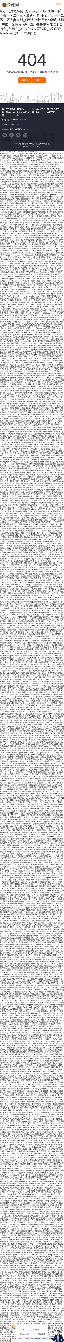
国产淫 (23, 608)
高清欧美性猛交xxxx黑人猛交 (22, 167)
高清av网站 (12, 401)
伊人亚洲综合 (32, 580)
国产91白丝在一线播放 (36, 242)
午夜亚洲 (22, 897)
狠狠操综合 (53, 352)
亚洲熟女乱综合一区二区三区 (49, 425)
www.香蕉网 (40, 412)
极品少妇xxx (24, 294)
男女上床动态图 (43, 794)
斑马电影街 (12, 1231)
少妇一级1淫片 (44, 511)
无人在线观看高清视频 (16, 677)
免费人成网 (25, 451)
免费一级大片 (48, 595)
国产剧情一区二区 (12, 468)
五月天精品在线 (33, 210)
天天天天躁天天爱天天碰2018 (22, 852)
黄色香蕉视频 (27, 1248)
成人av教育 (43, 589)
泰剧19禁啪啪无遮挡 (34, 287)
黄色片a (43, 548)
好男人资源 (50, 822)
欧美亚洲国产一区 (51, 632)
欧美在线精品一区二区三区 (11, 332)
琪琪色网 (48, 888)
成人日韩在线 (56, 748)
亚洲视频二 (12, 815)
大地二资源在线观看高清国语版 (42, 332)
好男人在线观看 (23, 1061)
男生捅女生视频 (38, 621)
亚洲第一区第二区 (27, 186)
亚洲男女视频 (11, 748)
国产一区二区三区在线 (41, 1127)
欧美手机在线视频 (57, 455)
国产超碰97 (58, 856)
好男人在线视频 (30, 834)
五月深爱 (29, 1145)
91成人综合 (34, 548)
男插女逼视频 (5, 214)
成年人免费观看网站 (44, 834)
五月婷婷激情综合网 (26, 733)
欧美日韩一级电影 (37, 162)
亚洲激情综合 (49, 289)
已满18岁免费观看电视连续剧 (20, 634)
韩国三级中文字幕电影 (53, 371)
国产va (16, 1173)
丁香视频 (59, 1143)
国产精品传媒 (45, 210)
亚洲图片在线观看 (18, 701)
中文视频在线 (22, 617)
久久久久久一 (27, 1119)
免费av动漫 (17, 725)
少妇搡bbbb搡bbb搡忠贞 (46, 910)
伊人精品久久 (31, 1132)
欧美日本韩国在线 (53, 617)
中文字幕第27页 (23, 712)
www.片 (10, 1175)
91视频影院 (36, 574)
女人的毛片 (42, 266)
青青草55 (36, 804)
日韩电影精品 (23, 455)
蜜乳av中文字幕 (30, 1130)
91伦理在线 (26, 397)
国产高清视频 (5, 535)
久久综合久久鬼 (17, 946)
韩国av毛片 (10, 289)
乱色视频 (33, 578)
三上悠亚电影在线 (49, 384)
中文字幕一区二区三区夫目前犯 (21, 410)
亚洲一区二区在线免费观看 (10, 1082)
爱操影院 (25, 832)
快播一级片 (25, 1082)
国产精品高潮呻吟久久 (20, 449)
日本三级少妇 (48, 1244)
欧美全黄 (47, 882)
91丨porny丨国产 (11, 455)
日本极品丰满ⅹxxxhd (14, 494)
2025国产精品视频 (54, 513)
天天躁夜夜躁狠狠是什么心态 (22, 432)
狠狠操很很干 (24, 272)
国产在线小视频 (12, 500)
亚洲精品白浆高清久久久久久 (44, 300)
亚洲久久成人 (26, 481)
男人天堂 (3, 416)
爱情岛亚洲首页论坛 (47, 884)
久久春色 (13, 1056)
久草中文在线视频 (13, 576)
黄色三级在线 (27, 987)
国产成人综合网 (9, 632)
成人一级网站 (45, 238)
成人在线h (56, 1015)
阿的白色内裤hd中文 (40, 1218)
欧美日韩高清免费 (11, 302)
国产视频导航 (28, 335)
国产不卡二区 (35, 832)
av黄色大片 (52, 1216)
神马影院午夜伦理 (28, 442)
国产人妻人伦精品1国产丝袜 (28, 843)
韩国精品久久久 (44, 1095)
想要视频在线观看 (36, 337)
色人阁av (46, 195)
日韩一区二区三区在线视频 (15, 1179)
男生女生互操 (32, 212)
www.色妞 (4, 294)
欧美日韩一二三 (9, 867)
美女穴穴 (9, 335)
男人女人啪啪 (16, 660)
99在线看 (43, 813)
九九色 (59, 1203)
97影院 (34, 1097)
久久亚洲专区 (58, 625)
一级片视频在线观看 (36, 1224)
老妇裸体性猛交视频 (7, 171)
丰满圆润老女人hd (51, 1209)
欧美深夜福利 (34, 1035)
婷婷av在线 (17, 244)
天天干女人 (30, 677)
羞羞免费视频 (21, 289)
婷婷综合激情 (6, 309)
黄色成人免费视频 (18, 179)
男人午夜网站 (22, 1224)
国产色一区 (23, 498)
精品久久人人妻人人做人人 (36, 688)
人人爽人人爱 (17, 1237)
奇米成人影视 (36, 873)
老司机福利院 (10, 778)
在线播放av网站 (58, 731)
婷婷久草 (58, 1324)
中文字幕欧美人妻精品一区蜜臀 (50, 169)
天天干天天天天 (20, 908)
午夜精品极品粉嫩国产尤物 (45, 229)
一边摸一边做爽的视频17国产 (37, 692)
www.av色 (55, 854)
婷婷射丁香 (34, 959)
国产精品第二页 (27, 427)
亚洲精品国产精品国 (54, 1190)
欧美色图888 (59, 475)
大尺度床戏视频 (43, 1317)
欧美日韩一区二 (11, 617)
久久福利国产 (16, 845)
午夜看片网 (10, 1123)
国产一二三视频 (55, 376)
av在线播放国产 (28, 1252)
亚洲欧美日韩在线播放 (22, 1125)
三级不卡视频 (15, 589)
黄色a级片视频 (5, 593)
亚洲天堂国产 (8, 798)
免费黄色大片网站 (32, 328)
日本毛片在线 (55, 647)
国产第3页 (57, 580)
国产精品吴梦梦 (51, 1099)
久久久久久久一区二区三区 (18, 169)
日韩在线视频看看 (13, 190)
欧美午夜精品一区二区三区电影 (37, 263)
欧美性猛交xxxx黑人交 (33, 587)
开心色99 (56, 1112)
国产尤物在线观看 (21, 246)
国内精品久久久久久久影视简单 (34, 257)
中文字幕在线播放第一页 (24, 199)
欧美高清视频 (11, 746)
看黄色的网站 (37, 541)
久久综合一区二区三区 (30, 619)
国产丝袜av (54, 472)
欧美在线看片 (28, 490)
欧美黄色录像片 (58, 923)
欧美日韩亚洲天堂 (13, 608)
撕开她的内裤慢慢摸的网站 (15, 399)
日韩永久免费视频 (7, 276)
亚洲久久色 (39, 761)
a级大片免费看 (18, 1319)
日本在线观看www (15, 257)
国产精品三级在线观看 (40, 203)
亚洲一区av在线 (15, 425)
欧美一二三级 (31, 957)
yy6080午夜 (26, 574)
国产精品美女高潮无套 (11, 518)
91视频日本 (31, 718)
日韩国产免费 (11, 444)
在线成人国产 (27, 300)
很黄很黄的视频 (33, 496)
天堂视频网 (38, 317)
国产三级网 (31, 289)
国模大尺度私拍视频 (30, 636)
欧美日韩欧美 (8, 203)
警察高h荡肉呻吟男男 (49, 789)
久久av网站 (48, 597)
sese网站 (38, 419)
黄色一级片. (21, 992)
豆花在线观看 (40, 630)
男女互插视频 (54, 675)
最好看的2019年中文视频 (39, 171)
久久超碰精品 (5, 1145)
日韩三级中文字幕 (43, 345)
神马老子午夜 (21, 709)
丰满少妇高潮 (20, 457)
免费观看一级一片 (50, 399)
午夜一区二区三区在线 (50, 259)
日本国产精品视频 (50, 317)
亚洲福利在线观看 (57, 307)
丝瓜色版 (38, 774)
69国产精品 (40, 934)
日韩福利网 (4, 921)
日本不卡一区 (58, 1248)
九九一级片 (23, 934)
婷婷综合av (44, 524)
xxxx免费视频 (13, 231)
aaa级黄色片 (40, 759)
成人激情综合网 (46, 414)
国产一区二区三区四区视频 (48, 270)
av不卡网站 (53, 179)
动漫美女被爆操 (20, 429)
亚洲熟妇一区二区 (17, 671)
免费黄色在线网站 (37, 1037)
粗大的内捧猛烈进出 (17, 662)
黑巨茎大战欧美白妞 (7, 684)
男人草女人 (30, 358)
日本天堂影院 (35, 455)
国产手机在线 (5, 890)
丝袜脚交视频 (22, 785)
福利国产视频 (52, 813)
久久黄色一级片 (49, 946)
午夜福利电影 (44, 507)
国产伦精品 (43, 643)
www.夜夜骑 (25, 466)
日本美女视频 (44, 959)
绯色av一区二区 (36, 567)
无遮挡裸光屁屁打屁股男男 (30, 434)
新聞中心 (21, 109)
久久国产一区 (19, 604)
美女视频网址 (45, 1087)
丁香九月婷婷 (42, 1130)
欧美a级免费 (33, 781)
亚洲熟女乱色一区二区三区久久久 (35, 494)
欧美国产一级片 (20, 729)
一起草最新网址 (41, 830)
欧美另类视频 (29, 720)
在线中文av (57, 613)
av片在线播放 (11, 229)
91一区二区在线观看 (29, 425)
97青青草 (13, 1102)
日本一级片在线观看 (52, 1091)
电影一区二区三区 (19, 681)
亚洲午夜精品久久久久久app (25, 276)
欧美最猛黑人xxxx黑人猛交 (48, 192)
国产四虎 (27, 541)
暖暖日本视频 (26, 1188)
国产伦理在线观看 (13, 192)
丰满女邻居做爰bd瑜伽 (55, 257)
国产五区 (40, 697)
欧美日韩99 (15, 656)
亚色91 (45, 1033)
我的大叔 (6, 735)
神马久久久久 (47, 360)
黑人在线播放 (17, 1259)
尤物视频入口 (42, 274)
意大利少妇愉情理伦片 (50, 395)
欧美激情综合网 (12, 272)
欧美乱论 (8, 699)
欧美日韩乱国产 (50, 406)
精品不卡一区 (37, 367)
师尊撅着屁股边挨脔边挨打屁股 (34, 526)
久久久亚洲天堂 (52, 220)
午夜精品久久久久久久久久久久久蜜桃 (17, 1177)
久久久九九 (35, 1233)
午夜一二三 (36, 531)
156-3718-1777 (17, 124)
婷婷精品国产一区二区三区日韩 (45, 167)
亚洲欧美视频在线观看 (18, 722)
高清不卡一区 (43, 214)
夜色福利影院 (28, 776)
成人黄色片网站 (54, 987)
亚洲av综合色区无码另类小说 (39, 1056)
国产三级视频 (22, 600)
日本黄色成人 (56, 735)
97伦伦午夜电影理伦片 (39, 466)
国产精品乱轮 (6, 1164)
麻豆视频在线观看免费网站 (31, 576)
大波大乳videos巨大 (17, 761)
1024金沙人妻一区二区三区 (24, 255)
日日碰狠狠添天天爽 (53, 242)
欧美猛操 (3, 434)
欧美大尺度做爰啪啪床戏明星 (15, 391)
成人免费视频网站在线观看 (35, 690)
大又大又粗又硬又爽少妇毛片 (22, 438)
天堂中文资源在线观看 (45, 718)
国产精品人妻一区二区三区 (26, 697)
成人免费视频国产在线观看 (10, 162)
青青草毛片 (21, 768)
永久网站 (3, 569)
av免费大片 (9, 1069)
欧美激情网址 (50, 1037)
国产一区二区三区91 (48, 783)
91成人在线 (20, 1123)
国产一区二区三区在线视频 (42, 638)
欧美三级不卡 (56, 1080)
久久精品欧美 (56, 862)
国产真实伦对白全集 (10, 345)
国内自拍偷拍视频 (7, 457)
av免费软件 (41, 929)
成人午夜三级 (32, 1196)
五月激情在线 (40, 1155)
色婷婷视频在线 (19, 259)
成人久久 (21, 1257)
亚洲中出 (3, 1147)
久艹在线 (59, 712)
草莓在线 (57, 451)
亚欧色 (10, 442)
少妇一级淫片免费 (16, 720)
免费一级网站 (27, 791)
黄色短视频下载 (49, 225)
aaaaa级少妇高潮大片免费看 (45, 490)
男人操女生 (23, 703)
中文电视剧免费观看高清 (34, 671)
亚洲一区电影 (57, 774)
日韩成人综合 (15, 1143)
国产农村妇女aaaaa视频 (32, 755)
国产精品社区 (18, 1110)
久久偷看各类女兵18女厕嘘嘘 (16, 505)
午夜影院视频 (10, 395)
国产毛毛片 (36, 283)
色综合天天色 (58, 348)
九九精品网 (54, 263)
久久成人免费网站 (42, 518)
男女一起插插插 (36, 225)
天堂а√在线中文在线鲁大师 (45, 199)
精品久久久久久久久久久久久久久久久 (36, 324)
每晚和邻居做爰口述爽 (8, 893)
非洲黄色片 (4, 425)
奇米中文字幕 (54, 231)
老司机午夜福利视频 (36, 1278)
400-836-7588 (19, 119)
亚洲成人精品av (12, 1324)
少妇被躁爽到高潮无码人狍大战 (40, 246)
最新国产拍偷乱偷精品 (48, 843)
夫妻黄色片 (45, 307)
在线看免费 (46, 744)
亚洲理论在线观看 (50, 757)
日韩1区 (20, 503)
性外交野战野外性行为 (27, 345)
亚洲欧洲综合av (17, 214)
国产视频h (38, 432)
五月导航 (40, 421)
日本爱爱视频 (35, 1005)
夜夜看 (50, 177)
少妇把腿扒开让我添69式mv (34, 322)
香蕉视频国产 (27, 363)
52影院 (36, 188)
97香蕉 (49, 585)
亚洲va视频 (15, 492)
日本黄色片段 (56, 1104)
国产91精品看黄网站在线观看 (40, 522)
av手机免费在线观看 (7, 1205)
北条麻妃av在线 (47, 313)
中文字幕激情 (48, 557)
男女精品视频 (22, 748)
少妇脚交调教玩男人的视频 (37, 559)
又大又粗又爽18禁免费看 (43, 776)
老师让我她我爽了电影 (32, 546)
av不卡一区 (38, 343)
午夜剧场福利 (40, 1252)
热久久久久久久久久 (7, 602)
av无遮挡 (29, 802)
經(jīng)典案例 (53, 109)
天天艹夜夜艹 (47, 610)
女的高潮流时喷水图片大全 (50, 1035)
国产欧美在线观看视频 (29, 184)
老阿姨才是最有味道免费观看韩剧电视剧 (36, 408)
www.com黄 (48, 998)
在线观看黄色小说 (46, 817)
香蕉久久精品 (21, 740)
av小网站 (32, 703)
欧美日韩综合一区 (40, 320)
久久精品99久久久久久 (55, 330)
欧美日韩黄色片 (33, 391)
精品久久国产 (53, 1306)
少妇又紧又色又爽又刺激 (14, 931)
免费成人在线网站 (10, 503)
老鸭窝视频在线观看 (7, 1336)
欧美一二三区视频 (50, 1179)
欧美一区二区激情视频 (43, 358)
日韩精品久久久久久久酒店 (13, 705)
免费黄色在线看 (12, 412)
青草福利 (6, 561)
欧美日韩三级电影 (56, 171)
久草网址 (29, 772)
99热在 (32, 585)
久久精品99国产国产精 (55, 634)
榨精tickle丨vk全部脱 (12, 641)
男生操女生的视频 (48, 434)
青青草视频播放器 (20, 789)
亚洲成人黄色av (39, 175)
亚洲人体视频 (38, 1248)
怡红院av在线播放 (45, 1112)
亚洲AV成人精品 (22, 899)
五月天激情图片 (6, 388)
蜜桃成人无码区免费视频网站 (41, 815)
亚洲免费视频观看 (7, 1138)
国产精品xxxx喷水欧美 (24, 320)
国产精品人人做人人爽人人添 (11, 776)
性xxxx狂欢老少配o (32, 238)
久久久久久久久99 (16, 414)
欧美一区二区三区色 (17, 365)
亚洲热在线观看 (28, 557)
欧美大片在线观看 (34, 610)
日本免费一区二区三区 (13, 951)
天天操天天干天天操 (41, 850)
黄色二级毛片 (26, 283)
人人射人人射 (32, 356)
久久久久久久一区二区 (30, 1087)
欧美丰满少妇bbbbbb (12, 513)
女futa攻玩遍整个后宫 (53, 1168)
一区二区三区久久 (55, 914)
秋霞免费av (53, 1287)
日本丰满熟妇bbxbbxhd (22, 203)
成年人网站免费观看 (40, 483)
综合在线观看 (32, 479)
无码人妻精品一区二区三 (23, 653)
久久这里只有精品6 (56, 1033)
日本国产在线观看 (56, 524)
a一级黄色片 (53, 692)
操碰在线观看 (37, 946)
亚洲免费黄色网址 (29, 472)
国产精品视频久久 (40, 949)
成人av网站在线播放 (12, 298)
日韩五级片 (15, 813)
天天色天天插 (47, 432)
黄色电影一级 (17, 462)
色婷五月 (52, 311)
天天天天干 (26, 1315)
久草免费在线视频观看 (37, 787)
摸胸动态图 (7, 1065)
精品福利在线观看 (11, 1117)
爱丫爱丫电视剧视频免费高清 (36, 1175)
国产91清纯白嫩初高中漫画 (34, 371)
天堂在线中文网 (34, 789)
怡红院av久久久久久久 (47, 664)
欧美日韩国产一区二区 (45, 475)
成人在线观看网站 (35, 1033)
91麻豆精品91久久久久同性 (48, 658)
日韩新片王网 (45, 496)
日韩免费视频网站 (47, 298)
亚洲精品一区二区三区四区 (11, 363)
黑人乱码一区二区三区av (9, 281)
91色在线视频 (32, 572)
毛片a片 (37, 447)
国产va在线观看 (52, 1054)
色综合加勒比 (8, 673)
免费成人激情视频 (48, 1071)
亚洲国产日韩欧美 (53, 826)
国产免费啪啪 (58, 279)
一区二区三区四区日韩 (16, 358)
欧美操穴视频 (36, 281)
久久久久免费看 (45, 862)
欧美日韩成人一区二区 (34, 195)
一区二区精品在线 (50, 1069)
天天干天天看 (8, 464)
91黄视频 (18, 1007)
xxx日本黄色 (30, 205)
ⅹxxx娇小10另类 (23, 746)
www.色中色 (58, 890)
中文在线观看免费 (7, 970)
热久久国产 (57, 918)
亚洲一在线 (58, 565)
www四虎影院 (8, 341)
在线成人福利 (10, 949)
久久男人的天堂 (56, 636)
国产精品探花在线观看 (14, 912)
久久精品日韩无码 (26, 343)
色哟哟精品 (31, 1205)
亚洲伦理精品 (46, 1108)
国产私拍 (35, 817)
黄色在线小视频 (56, 804)
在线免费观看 (28, 188)
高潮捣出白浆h (58, 360)
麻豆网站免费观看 (49, 216)
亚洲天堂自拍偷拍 (10, 1276)
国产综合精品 (39, 852)
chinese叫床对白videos (37, 1149)
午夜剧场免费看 (9, 1095)
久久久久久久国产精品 (25, 591)
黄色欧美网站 (25, 1024)
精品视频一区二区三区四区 (40, 315)
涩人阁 (36, 783)
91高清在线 (20, 384)
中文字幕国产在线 (26, 1324)
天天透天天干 (46, 1015)
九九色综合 (55, 662)
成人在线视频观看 (55, 878)
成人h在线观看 (18, 587)
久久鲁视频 (13, 248)
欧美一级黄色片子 (49, 251)
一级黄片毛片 (50, 621)
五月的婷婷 (17, 337)
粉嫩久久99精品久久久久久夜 (38, 537)
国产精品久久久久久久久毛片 (22, 955)
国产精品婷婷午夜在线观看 (23, 447)
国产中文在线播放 (27, 240)
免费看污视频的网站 (15, 834)
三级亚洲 (53, 959)
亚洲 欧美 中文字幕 (13, 619)
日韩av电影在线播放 (19, 1207)
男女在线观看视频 (56, 203)
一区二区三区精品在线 (13, 421)
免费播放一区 (54, 190)
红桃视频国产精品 (57, 173)
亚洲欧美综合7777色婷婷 (28, 500)
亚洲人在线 (49, 1248)
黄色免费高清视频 (27, 669)
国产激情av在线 (55, 207)
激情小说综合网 (7, 255)
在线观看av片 (23, 742)
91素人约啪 (59, 322)
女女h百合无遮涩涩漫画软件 (44, 438)
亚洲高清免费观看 (19, 794)
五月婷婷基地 (22, 1267)
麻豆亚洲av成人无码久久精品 (20, 1218)
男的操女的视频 (51, 725)
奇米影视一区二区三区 (9, 998)
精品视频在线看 (13, 434)
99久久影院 (8, 307)
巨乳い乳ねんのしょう (13, 1317)
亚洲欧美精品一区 (19, 488)
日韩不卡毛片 (35, 1108)
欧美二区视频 (11, 1280)
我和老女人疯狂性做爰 (54, 1280)
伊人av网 (24, 565)
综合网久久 (52, 1130)
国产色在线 (56, 188)
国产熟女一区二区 (57, 996)
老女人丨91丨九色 (50, 227)
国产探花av (38, 669)
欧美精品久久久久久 (44, 292)
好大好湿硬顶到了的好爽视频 (17, 884)
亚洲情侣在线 (8, 367)
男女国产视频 (29, 173)
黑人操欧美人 (47, 481)
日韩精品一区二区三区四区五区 (38, 218)
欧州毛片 (27, 1115)
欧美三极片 (10, 856)
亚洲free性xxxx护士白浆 (25, 774)
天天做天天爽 (21, 1205)
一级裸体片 (58, 432)
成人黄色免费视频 (35, 216)
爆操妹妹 (3, 1244)
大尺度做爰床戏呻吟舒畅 (15, 195)
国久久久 (31, 468)
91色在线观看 (15, 317)
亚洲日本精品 (46, 729)
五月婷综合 (22, 274)
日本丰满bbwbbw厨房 (24, 602)
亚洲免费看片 (19, 382)
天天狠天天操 (15, 1298)
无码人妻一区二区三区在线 (48, 479)
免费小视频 (33, 169)
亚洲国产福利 (15, 481)
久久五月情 (39, 798)
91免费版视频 (5, 205)
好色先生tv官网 (21, 856)
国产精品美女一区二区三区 (24, 798)
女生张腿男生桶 (24, 1246)
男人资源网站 (48, 714)
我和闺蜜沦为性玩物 (42, 503)
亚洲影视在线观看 (40, 955)
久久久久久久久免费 (7, 888)
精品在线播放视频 (13, 533)
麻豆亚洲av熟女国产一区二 (20, 225)
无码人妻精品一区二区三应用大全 (30, 1039)
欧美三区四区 (53, 1050)
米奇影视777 (41, 585)
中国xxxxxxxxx (20, 981)
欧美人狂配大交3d (16, 1115)
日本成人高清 (41, 703)
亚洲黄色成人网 (36, 942)
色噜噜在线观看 (38, 725)
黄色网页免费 (22, 1278)
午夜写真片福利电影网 (40, 311)
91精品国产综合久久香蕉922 (22, 352)
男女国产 (6, 1222)
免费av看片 (15, 735)
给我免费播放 (43, 212)
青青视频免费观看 (7, 567)
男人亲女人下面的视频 (25, 1155)
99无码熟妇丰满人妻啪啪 (47, 985)
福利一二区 (18, 1168)
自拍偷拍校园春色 (27, 518)
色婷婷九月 (4, 606)
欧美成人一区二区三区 (18, 1026)
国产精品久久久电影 (23, 1048)
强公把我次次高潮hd (55, 274)
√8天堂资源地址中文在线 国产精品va (28, 201)
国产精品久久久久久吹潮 (52, 1026)
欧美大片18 (31, 274)
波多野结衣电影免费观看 (49, 354)
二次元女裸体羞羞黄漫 (16, 235)
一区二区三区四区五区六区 (30, 1030)
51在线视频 (12, 742)
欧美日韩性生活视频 (33, 384)
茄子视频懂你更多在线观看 (48, 356)
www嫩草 (33, 376)
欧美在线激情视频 (19, 593)
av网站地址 (25, 162)
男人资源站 (25, 578)
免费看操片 (28, 1302)
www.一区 (21, 453)
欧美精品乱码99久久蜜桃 (44, 591)
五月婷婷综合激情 (50, 223)
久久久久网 (50, 397)
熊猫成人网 (50, 630)
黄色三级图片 (14, 669)
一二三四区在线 (6, 929)
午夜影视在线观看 (16, 490)
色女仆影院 (48, 421)
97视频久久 (10, 199)
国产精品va (56, 1255)
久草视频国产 (5, 813)
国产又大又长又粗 (40, 987)
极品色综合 (26, 244)
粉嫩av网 (45, 647)
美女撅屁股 (25, 959)
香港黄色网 (34, 813)
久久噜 (48, 1255)
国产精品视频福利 (21, 970)
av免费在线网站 (12, 539)
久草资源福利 (58, 1106)
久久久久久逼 (52, 623)
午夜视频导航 (23, 304)
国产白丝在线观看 (19, 509)
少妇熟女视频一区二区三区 (52, 903)
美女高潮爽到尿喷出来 (43, 348)
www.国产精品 (13, 1030)
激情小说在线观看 (40, 363)
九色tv (26, 597)
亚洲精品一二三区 (45, 923)
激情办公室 (40, 1102)
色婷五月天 (52, 559)
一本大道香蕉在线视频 (54, 386)
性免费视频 (49, 1224)
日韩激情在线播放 (24, 1097)
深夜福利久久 (19, 238)
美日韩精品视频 (11, 1160)
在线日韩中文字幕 (49, 201)
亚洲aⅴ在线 (39, 1091)
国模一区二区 (38, 845)
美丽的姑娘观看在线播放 (44, 233)
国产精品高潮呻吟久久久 (44, 921)
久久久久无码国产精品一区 (16, 537)
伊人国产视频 (5, 541)
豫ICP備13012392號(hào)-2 (32, 147)
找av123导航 (45, 455)
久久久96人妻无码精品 (14, 223)
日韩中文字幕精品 (54, 186)
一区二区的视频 (33, 268)
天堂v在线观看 (19, 692)
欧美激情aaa (20, 901)
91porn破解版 (19, 164)
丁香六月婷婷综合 (35, 778)
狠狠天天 (38, 714)
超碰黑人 (42, 899)
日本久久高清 (16, 800)
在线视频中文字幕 (49, 401)
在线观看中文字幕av (8, 175)
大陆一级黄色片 (14, 1147)
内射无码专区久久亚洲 (27, 292)
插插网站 (44, 832)
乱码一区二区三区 (33, 729)
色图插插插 (34, 1061)
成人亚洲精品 (19, 886)
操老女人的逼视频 (31, 214)
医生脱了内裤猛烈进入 (51, 1022)
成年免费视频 (57, 888)
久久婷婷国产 (53, 897)
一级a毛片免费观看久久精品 (35, 1009)
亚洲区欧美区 (29, 416)
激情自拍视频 (24, 1015)
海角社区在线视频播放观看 (50, 444)
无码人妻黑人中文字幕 (30, 686)
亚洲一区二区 (31, 707)
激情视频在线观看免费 (47, 781)
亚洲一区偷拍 (6, 636)
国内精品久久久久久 (44, 279)
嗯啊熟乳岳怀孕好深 (39, 1177)
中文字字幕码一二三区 (22, 806)
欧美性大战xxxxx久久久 (47, 1203)
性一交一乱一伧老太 (8, 1214)
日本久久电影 (38, 750)
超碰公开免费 (54, 832)
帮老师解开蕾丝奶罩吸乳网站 (11, 643)
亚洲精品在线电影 (10, 712)
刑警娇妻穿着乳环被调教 (9, 703)
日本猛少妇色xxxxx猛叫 (23, 341)
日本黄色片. (39, 253)
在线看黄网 (12, 600)
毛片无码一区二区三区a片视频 (27, 664)
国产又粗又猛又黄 (37, 632)
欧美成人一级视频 (18, 1283)
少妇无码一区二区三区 (45, 964)
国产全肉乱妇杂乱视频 (21, 1216)
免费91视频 (41, 962)
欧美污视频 (22, 1183)
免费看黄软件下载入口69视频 (41, 625)
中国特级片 (46, 994)
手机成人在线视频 (33, 313)
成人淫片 (21, 1300)
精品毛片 (25, 337)
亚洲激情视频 (17, 636)
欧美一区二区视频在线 (37, 742)
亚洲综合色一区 (34, 561)
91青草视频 (49, 412)
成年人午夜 (15, 283)
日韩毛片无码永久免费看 (31, 339)
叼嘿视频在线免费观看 (16, 1171)
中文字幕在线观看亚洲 (25, 229)
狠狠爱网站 (36, 1071)
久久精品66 (53, 763)
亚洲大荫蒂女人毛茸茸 (34, 227)
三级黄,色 (13, 638)
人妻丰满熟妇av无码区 (46, 272)
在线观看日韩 (16, 824)
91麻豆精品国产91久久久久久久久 (45, 485)
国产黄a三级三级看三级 (15, 1067)
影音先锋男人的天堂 (49, 281)
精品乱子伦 (23, 1296)
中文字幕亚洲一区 (23, 979)
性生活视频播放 (14, 184)
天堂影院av (5, 671)
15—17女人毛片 (31, 1300)
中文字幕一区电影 (48, 837)
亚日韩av (33, 272)
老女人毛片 (14, 895)
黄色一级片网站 (48, 451)
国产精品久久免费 (11, 1015)
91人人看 (13, 274)
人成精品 (17, 1112)
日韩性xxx (56, 302)
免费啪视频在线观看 (31, 931)
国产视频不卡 (48, 565)
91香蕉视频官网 (44, 1080)
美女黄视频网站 (32, 453)
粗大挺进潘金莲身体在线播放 (36, 235)
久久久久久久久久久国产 (22, 369)
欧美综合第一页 (39, 865)
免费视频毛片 (35, 309)
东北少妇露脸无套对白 (22, 1054)
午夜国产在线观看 (10, 285)
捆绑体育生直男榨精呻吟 (33, 613)
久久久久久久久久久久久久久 (53, 248)
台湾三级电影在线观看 (36, 1134)
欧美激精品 (19, 1009)
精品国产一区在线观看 (16, 354)
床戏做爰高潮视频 (10, 1278)
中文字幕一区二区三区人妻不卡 (21, 1229)
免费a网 (43, 1020)
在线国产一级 (17, 1164)
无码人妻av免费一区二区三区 (46, 1089)
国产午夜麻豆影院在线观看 (10, 578)
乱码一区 (11, 770)
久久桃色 (27, 946)
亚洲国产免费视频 (23, 171)
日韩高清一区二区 (32, 1123)
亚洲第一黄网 (27, 845)
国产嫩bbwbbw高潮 (56, 509)
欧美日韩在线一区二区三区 (31, 190)
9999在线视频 (6, 173)
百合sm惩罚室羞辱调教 (18, 679)
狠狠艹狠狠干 (39, 261)
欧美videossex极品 (19, 1140)
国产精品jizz (53, 589)
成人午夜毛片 (41, 488)
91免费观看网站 (51, 852)
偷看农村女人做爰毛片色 (35, 457)
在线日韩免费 (56, 1140)
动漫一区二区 (13, 897)
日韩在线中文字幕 (50, 529)
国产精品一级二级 (28, 513)
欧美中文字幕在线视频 (19, 623)
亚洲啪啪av (10, 981)
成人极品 (58, 641)
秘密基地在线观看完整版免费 (42, 694)
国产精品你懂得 (58, 1250)
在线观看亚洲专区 (41, 179)
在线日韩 (9, 406)
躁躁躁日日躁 (35, 451)
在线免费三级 (15, 565)
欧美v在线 (46, 802)
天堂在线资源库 (6, 509)
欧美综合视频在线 (55, 373)
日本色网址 (37, 395)
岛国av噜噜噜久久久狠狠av (29, 944)
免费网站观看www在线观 (31, 925)
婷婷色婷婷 (22, 496)
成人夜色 (39, 289)
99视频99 (22, 313)
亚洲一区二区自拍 (35, 819)
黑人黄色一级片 (41, 240)
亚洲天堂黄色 (16, 686)
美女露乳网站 (26, 1239)
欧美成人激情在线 (24, 817)
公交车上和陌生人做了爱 (12, 574)
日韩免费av (31, 1291)
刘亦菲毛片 (18, 335)
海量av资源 (32, 856)
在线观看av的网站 (51, 1007)
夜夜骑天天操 (49, 666)
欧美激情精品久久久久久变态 (11, 526)
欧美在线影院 (44, 636)
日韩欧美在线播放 (13, 882)
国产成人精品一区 (14, 791)
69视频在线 (31, 709)
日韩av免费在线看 (31, 862)
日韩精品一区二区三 (14, 339)
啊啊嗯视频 (41, 916)
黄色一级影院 (15, 240)
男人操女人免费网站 (52, 806)
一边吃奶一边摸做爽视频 (30, 298)
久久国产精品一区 (29, 1065)
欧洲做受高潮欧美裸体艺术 (31, 656)
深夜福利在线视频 (29, 475)
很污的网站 (4, 350)
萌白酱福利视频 (11, 216)
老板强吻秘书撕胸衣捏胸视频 (27, 914)
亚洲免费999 (57, 1048)
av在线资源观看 (36, 1246)
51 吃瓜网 (47, 539)
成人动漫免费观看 (15, 197)
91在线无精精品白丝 (45, 856)
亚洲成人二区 (39, 1007)
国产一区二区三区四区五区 (51, 423)
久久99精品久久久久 (32, 307)
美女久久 (51, 712)
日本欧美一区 (26, 1147)
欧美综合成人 (24, 737)
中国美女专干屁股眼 (28, 533)
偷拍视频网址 (39, 1099)
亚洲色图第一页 (46, 188)
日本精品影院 (34, 449)
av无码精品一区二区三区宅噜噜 (27, 684)
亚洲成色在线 (56, 716)
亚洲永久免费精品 (10, 177)
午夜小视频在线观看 (24, 175)
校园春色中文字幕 (10, 953)
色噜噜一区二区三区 (8, 251)
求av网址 (50, 266)
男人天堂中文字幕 (38, 1046)
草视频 (29, 750)
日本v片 (44, 164)
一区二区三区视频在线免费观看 (29, 918)
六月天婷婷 (12, 591)
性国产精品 (51, 938)
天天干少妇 (56, 561)
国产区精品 (43, 914)
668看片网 (31, 488)
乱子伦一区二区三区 (55, 628)
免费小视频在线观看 (32, 1020)
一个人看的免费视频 (33, 164)
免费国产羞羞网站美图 (15, 546)
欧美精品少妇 (24, 207)
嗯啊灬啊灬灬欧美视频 (13, 472)
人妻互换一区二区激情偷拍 (16, 212)
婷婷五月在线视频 (49, 778)
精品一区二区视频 (35, 565)
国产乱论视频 (47, 587)
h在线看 (24, 242)
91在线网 (47, 335)
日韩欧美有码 (52, 544)
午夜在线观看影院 (10, 817)
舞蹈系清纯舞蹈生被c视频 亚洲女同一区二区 (30, 673)
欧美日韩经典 (16, 535)
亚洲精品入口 (18, 322)
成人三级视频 (5, 432)
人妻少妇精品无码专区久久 (29, 1117)
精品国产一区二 (56, 968)
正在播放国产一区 (38, 1214)
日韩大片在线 (24, 585)
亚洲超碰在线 (46, 449)
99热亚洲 (29, 804)
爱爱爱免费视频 (44, 1308)
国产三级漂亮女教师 (22, 567)
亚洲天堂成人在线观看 (19, 727)
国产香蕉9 (50, 304)
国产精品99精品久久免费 (22, 531)
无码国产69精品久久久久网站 (16, 1041)
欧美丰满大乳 (28, 326)
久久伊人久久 (57, 539)
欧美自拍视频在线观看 (8, 630)
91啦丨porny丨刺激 (20, 1134)
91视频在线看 (23, 1028)
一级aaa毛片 (36, 481)
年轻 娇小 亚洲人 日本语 (39, 207)
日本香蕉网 (42, 651)
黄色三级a (37, 996)
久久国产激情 (41, 1067)
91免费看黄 (39, 477)
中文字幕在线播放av (29, 460)
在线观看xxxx (54, 1317)
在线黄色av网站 (43, 472)
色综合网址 (60, 253)
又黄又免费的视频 (7, 580)
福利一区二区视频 (44, 380)
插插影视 (20, 675)
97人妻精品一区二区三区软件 (16, 759)
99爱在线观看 (50, 261)
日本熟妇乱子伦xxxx (25, 841)
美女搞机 (3, 1326)
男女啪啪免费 (52, 703)
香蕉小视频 (27, 725)
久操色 (57, 666)
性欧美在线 (57, 737)
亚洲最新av (33, 1296)
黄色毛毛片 (27, 395)
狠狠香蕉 (30, 759)
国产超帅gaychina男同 (25, 1089)
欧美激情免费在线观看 (54, 429)
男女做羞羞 (46, 748)
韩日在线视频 (34, 444)
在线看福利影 (32, 505)
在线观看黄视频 (51, 934)
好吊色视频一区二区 (17, 350)
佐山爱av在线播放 (48, 535)
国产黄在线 (46, 873)
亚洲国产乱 (30, 179)
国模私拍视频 (26, 621)
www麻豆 (29, 949)
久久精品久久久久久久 (11, 1188)
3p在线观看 (25, 1313)
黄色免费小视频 (17, 1201)
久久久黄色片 (18, 869)
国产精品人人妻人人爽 (27, 231)
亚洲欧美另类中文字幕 (22, 1209)
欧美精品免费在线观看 (37, 304)
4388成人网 (45, 1030)
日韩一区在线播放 (52, 1011)
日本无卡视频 (58, 246)
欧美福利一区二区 (38, 828)
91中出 (38, 205)
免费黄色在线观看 (34, 516)
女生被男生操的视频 (34, 908)
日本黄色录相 (24, 281)
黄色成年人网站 (34, 1151)
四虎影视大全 (29, 503)
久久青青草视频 (36, 953)
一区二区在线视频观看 (39, 1024)
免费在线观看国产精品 (29, 1080)
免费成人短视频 (49, 440)
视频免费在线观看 (51, 740)
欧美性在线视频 (11, 765)
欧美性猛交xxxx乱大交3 (29, 589)
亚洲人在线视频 (19, 880)
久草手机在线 (46, 561)
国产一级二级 (13, 292)
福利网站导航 (6, 925)
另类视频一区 (8, 429)
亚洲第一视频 (51, 929)
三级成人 (41, 184)
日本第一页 (24, 809)
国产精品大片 (22, 444)
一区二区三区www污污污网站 (35, 296)
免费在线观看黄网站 (41, 352)
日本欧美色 (37, 647)
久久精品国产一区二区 (16, 263)
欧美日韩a (12, 649)
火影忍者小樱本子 (9, 854)
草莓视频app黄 (15, 832)
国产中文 (22, 923)
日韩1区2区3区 (35, 401)
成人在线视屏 (21, 552)
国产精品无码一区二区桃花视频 (14, 524)
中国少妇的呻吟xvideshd (52, 367)
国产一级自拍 (8, 729)
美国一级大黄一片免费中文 (23, 628)
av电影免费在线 (45, 731)
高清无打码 (46, 546)
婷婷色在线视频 (23, 177)
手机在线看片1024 (23, 632)
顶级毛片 (7, 1237)
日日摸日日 (28, 968)
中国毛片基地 (35, 994)
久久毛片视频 (54, 1059)
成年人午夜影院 (6, 628)
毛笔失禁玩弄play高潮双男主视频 (36, 1201)
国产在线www (58, 292)
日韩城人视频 (39, 841)
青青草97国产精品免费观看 (51, 600)
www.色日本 (43, 505)
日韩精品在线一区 (53, 895)
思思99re (43, 1270)
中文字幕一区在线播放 (27, 1250)
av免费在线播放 (20, 580)
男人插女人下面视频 (42, 173)
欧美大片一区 (34, 884)
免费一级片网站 (48, 365)
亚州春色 (44, 373)
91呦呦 (37, 1311)
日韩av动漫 (44, 268)
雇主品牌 (35, 112)
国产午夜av (25, 813)
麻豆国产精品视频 (55, 681)
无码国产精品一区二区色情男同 (46, 1289)
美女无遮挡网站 (45, 619)
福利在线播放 (8, 613)
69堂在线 (31, 934)
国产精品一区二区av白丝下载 (44, 1143)
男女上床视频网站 (35, 1018)
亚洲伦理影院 (48, 541)
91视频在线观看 (35, 600)
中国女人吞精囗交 (13, 651)
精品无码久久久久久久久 (49, 800)
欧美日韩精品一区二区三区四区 (24, 699)
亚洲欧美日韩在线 (53, 244)
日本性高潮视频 (22, 867)
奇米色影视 (41, 220)
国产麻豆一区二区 (12, 186)
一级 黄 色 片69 (14, 959)
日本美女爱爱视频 (18, 279)
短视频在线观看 (25, 1046)
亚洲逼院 (14, 934)
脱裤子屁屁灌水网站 (36, 1106)
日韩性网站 (38, 335)
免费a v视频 (25, 1298)
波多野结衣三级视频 (20, 522)
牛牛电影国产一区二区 (46, 860)
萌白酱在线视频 (6, 322)
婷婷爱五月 (51, 983)
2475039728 (15, 129)
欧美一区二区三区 (27, 419)
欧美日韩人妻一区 (39, 1054)
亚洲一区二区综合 (27, 492)
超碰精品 (13, 647)
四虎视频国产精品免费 (18, 210)
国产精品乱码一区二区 (49, 645)
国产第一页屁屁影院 (26, 348)
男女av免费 (39, 951)
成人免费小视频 (25, 895)
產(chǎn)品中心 (38, 109)
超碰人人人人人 (53, 363)
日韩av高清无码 (40, 826)
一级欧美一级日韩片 (55, 320)
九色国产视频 (15, 427)
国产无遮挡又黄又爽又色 (33, 757)
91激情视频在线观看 (25, 550)
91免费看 (40, 1074)
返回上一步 (38, 80)
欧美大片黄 (7, 1140)
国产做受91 (46, 1339)
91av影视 (4, 490)
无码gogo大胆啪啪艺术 (25, 649)
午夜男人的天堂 (35, 837)
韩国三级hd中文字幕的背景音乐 (30, 248)
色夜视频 (21, 688)
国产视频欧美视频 (47, 1233)
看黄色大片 (29, 666)
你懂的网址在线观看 (26, 871)
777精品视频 (11, 914)
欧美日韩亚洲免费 (15, 300)
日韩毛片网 (30, 373)
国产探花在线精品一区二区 (53, 886)
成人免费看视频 (24, 694)
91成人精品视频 (20, 718)
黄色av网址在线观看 (25, 261)
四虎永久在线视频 (54, 326)
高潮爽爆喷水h (6, 259)
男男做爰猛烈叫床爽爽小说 (45, 470)
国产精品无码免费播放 (25, 1265)
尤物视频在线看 (28, 197)
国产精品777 (7, 847)
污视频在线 (39, 720)
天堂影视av (59, 591)
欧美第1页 (22, 811)
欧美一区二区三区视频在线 (37, 1222)
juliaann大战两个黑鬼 (48, 328)
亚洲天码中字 (10, 1274)
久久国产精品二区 (15, 1087)
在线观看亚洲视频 (42, 255)
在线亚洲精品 (35, 1063)
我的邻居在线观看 (43, 699)
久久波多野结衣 (9, 1121)
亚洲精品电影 (29, 520)
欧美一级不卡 (18, 296)
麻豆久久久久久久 (11, 871)
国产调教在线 (16, 404)
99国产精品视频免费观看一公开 (45, 404)
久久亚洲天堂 (23, 1035)
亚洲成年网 (9, 164)
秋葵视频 (30, 854)
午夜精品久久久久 (30, 912)
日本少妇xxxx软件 (35, 1244)
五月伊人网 (4, 1046)
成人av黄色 (41, 386)
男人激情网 (46, 774)
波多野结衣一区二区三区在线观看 (29, 251)
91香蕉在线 (14, 1136)
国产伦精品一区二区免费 (26, 285)
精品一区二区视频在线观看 (34, 1168)
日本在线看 (21, 1276)
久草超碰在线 (15, 606)
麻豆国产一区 (8, 1255)
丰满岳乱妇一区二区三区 (35, 378)
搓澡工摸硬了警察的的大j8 (35, 822)
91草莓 (39, 847)
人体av (13, 658)
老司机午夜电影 (50, 798)
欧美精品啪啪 (5, 1050)
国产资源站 (25, 625)
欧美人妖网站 (47, 576)
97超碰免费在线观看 (7, 697)
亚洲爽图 (11, 1244)
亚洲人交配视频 (50, 901)
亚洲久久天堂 (13, 1002)
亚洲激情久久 (15, 921)
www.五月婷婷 (5, 449)
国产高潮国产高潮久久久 (55, 828)
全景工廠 (51, 112)
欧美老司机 (25, 606)
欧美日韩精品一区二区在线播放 (24, 929)
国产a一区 (8, 270)
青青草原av (49, 759)
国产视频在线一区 (56, 1261)
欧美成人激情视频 (18, 1145)
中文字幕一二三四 (15, 397)
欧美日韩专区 (31, 330)
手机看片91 (18, 1211)
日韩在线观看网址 (10, 936)
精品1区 (30, 983)
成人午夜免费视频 (41, 182)
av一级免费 (7, 337)
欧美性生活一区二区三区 (51, 1265)
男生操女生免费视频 (48, 464)
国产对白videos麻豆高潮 (15, 182)
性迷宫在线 (59, 750)
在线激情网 (14, 313)
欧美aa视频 (33, 867)
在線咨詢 (41, 1334)
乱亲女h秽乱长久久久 (50, 205)
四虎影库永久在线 (19, 268)
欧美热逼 (14, 498)
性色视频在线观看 (56, 507)
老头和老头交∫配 (49, 419)
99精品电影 (4, 906)
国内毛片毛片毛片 (43, 276)
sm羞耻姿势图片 (53, 1149)
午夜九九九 (12, 470)
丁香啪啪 (49, 899)
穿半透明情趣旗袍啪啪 (22, 595)
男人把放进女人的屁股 (21, 315)
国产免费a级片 (32, 731)
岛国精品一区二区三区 (34, 604)
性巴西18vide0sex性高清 (24, 477)
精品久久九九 (35, 360)
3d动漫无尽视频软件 (26, 412)
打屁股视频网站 (9, 1162)
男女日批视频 (50, 845)
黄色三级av (23, 1002)
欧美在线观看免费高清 (30, 800)
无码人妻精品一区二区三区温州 (38, 593)
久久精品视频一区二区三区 (42, 302)
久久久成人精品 (39, 1259)
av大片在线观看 (54, 235)
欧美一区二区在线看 (18, 356)
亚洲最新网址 (11, 768)
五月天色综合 (16, 475)
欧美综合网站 (41, 513)
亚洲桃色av (26, 332)
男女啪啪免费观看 (38, 244)
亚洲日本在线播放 (18, 985)
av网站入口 (54, 1239)
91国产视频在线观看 (17, 839)
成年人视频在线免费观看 (10, 753)
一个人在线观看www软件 (44, 197)
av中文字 (21, 916)
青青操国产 (38, 666)
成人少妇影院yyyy (41, 897)
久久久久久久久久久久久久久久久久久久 (21, 966)
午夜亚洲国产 (15, 1313)
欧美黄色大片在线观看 (38, 1313)
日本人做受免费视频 (35, 1207)
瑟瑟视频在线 (15, 408)
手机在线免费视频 (55, 494)
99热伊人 (47, 337)
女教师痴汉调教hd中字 (38, 177)
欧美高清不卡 (49, 750)
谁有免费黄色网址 (39, 397)
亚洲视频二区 (8, 253)
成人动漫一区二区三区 (55, 488)
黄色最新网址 (8, 692)
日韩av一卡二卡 (47, 569)
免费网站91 (13, 1046)
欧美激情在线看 (33, 524)
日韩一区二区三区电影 (34, 399)
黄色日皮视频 (50, 550)
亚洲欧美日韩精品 (49, 294)
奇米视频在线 (5, 1011)
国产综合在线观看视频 (25, 470)
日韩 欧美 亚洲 (8, 1194)
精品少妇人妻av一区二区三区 (15, 940)
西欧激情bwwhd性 (32, 354)
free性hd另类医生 (38, 1255)
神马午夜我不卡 (22, 778)
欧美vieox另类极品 (39, 544)
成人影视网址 (14, 294)
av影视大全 (55, 1095)
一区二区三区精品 (53, 688)
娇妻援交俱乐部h (55, 212)
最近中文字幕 (38, 341)
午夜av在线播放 (25, 302)
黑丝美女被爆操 (40, 186)
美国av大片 (31, 964)
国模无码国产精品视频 (9, 733)
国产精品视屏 (32, 1272)
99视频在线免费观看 (7, 384)
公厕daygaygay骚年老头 (28, 266)
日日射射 (19, 395)
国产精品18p (54, 1125)
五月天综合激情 (26, 483)
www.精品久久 (57, 927)
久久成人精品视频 (29, 220)
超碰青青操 (50, 322)
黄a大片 (15, 348)
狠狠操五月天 (5, 714)
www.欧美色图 (42, 957)
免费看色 (17, 442)
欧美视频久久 (55, 850)
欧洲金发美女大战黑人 (40, 1093)
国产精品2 (54, 324)
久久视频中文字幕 (10, 675)
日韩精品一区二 (12, 311)
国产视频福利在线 (53, 526)
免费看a (17, 1071)
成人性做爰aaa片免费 (21, 388)
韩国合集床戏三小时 (42, 735)
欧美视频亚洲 (35, 1015)
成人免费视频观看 (46, 1061)
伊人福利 (15, 483)
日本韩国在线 (20, 373)
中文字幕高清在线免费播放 (53, 604)
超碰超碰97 (18, 613)
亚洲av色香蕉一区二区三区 (30, 753)
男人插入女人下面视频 (29, 192)
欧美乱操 (30, 630)
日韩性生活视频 (28, 233)
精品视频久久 (51, 1134)
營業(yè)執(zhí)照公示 (43, 144)
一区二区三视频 (35, 294)
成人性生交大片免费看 (18, 287)
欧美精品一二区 (43, 231)
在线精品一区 (42, 1050)
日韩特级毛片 (57, 578)
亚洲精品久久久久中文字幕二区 (48, 285)
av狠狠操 (29, 865)
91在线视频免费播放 (55, 1166)
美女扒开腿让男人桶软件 (35, 888)
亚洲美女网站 (8, 1209)
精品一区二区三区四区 (8, 479)
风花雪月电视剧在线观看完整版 (35, 878)
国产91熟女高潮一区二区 (42, 602)
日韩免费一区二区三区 (34, 1179)
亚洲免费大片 (32, 1192)
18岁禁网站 (12, 996)
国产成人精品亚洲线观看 (33, 223)
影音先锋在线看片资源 (16, 328)
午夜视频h (25, 641)
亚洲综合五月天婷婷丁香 (36, 429)
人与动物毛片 (17, 173)
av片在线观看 (32, 658)
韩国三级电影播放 (30, 705)
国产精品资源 (31, 279)
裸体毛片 (48, 378)
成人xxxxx (4, 248)
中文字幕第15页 (23, 815)
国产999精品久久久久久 (14, 1330)
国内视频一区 (54, 255)
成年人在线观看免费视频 (21, 972)
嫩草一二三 (44, 931)
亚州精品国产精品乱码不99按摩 (45, 653)
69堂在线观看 (5, 992)
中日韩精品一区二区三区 (17, 559)
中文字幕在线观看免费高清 (18, 781)
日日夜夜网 (53, 794)
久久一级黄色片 (20, 1272)
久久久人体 (12, 1224)
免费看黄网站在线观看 (52, 350)
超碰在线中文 (43, 376)
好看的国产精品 (20, 218)
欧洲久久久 (31, 1162)
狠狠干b (8, 1207)
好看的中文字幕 (19, 957)
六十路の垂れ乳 (6, 522)
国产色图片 (23, 539)
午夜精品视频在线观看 (22, 1069)
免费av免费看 (27, 645)
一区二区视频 (27, 404)
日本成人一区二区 (15, 220)
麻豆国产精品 (58, 414)
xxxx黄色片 (16, 621)
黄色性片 (7, 438)
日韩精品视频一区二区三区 (11, 324)
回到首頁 (24, 80)
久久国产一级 (57, 567)
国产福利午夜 (35, 606)
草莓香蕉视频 (50, 1121)
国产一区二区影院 (42, 990)
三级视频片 (18, 597)
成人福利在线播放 (37, 1298)
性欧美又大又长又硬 (34, 1026)
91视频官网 (9, 218)
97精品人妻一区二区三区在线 (23, 783)
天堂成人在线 (50, 253)
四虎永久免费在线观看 (11, 419)
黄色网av (34, 746)
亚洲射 (37, 373)
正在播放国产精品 (24, 638)
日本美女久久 (19, 865)
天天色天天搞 (24, 1005)
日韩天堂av (47, 613)
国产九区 (34, 270)
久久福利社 (48, 477)
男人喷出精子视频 (30, 462)
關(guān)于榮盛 (8, 109)
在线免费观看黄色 (45, 462)
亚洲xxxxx (6, 946)
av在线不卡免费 (16, 233)
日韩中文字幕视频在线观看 (23, 393)
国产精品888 (46, 608)
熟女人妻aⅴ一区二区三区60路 (43, 1186)
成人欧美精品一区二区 (8, 496)
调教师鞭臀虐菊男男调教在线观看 (31, 563)
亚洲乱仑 (9, 382)
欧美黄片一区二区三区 (21, 270)
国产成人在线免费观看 (40, 1125)
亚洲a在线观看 (45, 893)
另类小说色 (58, 1145)
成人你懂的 (16, 925)
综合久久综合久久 (19, 330)
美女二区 (14, 266)
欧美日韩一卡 (57, 449)
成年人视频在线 (34, 569)
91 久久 (49, 1242)
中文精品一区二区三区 (8, 1035)
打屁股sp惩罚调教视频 (52, 341)
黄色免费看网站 (23, 401)
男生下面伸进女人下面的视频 (15, 964)
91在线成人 (16, 460)
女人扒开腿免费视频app (34, 350)
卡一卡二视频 (22, 1160)
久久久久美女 (19, 307)
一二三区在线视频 (7, 376)
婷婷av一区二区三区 (12, 242)
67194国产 (29, 182)
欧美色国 (45, 190)
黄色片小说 (22, 479)
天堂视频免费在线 (16, 371)
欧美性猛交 (30, 662)
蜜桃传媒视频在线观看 (40, 1304)
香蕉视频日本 (28, 1293)
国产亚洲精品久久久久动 (47, 880)
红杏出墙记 (14, 923)
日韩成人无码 (47, 918)
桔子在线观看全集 (53, 1171)
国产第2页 (20, 1166)
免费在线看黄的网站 (31, 414)
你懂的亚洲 (42, 875)
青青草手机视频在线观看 (33, 440)
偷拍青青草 (12, 1089)
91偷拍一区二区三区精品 (23, 850)
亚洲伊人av (49, 162)
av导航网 (23, 468)
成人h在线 (39, 492)
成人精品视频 (33, 1181)
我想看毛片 (7, 462)
